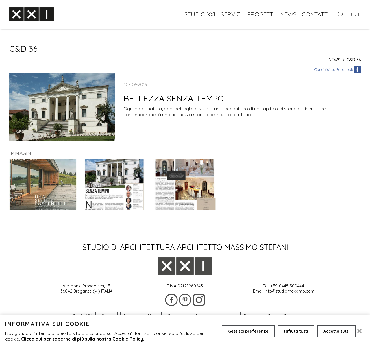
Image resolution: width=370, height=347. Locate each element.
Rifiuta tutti (296, 331)
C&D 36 (354, 59)
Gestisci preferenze (248, 331)
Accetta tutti (337, 331)
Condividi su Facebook (333, 69)
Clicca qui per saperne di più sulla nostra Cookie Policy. (82, 339)
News (337, 59)
